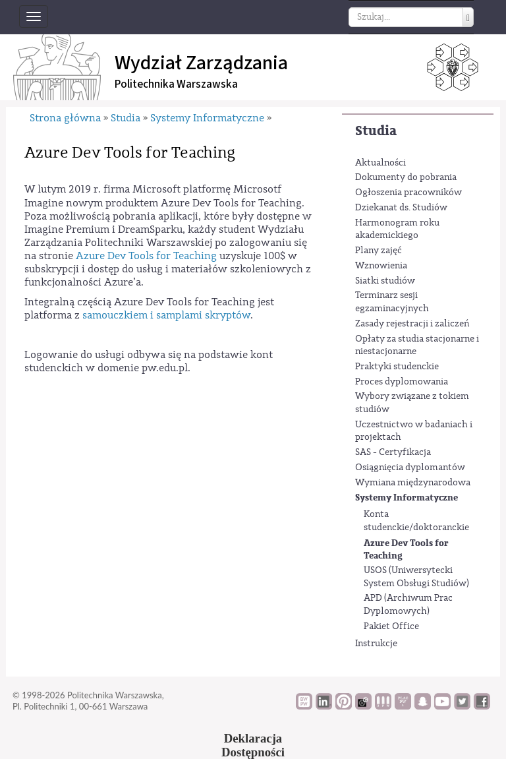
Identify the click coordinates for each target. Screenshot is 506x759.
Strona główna (65, 118)
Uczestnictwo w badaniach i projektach (413, 431)
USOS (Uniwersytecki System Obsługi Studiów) (416, 577)
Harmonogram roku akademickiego (397, 229)
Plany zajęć (378, 251)
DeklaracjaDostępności (253, 745)
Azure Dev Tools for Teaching (406, 549)
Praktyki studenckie (397, 367)
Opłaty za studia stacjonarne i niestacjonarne (417, 345)
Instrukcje (376, 644)
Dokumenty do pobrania (406, 177)
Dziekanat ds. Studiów (401, 208)
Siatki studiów (385, 281)
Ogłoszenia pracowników (408, 192)
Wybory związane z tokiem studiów (412, 402)
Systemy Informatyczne (406, 497)
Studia (376, 130)
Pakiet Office (391, 626)
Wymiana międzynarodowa (412, 483)
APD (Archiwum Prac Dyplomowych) (408, 604)
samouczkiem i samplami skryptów (166, 315)
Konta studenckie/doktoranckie (416, 520)
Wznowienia (381, 266)
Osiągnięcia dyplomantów (410, 467)
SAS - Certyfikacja (393, 452)
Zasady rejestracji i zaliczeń (412, 324)
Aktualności (380, 163)
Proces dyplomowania (401, 382)
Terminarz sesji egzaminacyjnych (392, 302)
